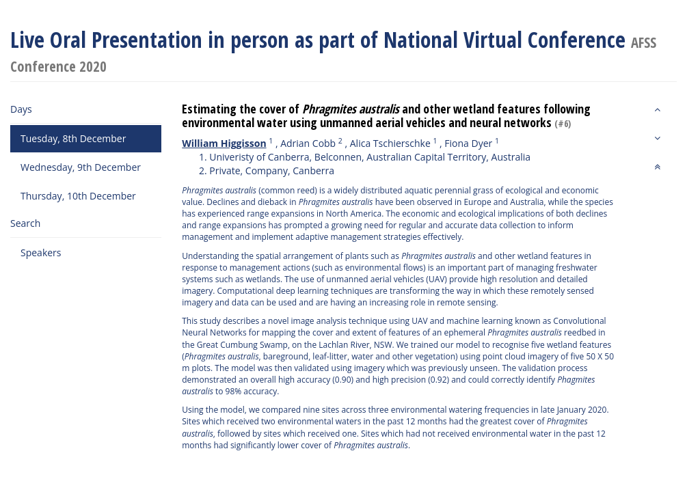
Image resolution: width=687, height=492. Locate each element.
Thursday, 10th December (78, 195)
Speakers (41, 252)
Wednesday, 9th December (81, 167)
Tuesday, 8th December (73, 138)
